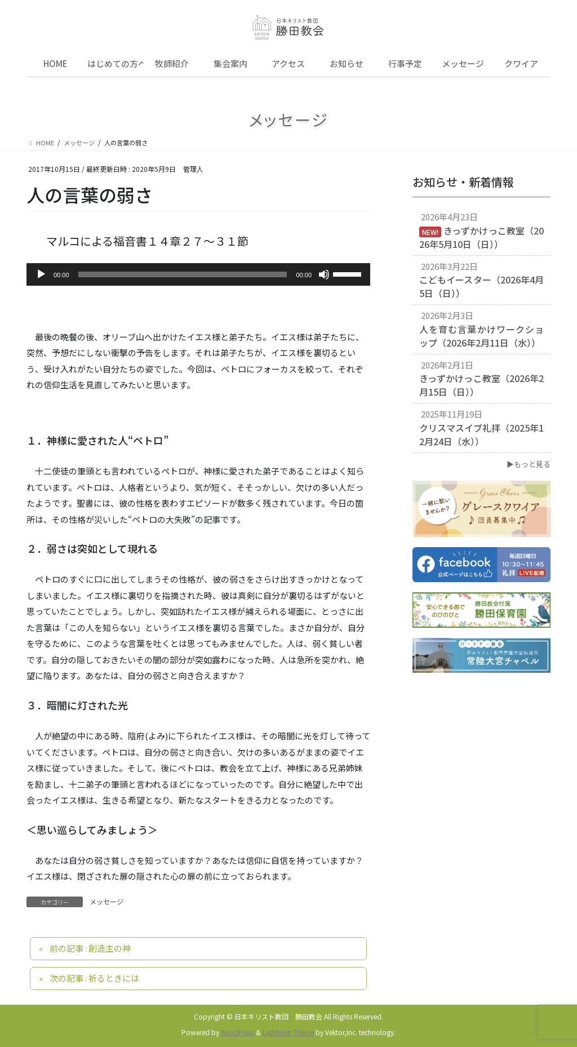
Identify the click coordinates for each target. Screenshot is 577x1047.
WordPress (237, 1032)
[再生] (41, 274)
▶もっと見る (529, 464)
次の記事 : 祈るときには (94, 978)
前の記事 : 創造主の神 (90, 948)
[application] (198, 274)
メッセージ (106, 901)
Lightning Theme (288, 1032)
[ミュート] (324, 274)
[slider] (182, 274)
